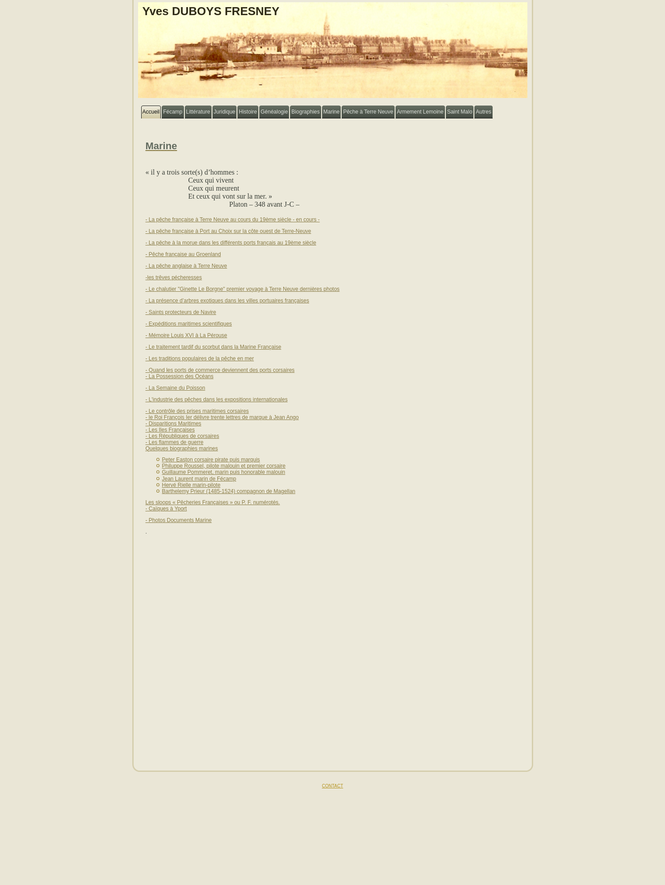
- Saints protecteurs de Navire (181, 312)
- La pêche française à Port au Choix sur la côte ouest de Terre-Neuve (228, 231)
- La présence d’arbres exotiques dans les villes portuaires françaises (228, 301)
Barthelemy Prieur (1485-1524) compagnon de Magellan (229, 491)
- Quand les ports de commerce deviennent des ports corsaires (220, 370)
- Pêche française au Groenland (183, 254)
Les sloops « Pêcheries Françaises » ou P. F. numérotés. (213, 502)
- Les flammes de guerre (175, 442)
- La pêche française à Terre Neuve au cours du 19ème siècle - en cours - (233, 219)
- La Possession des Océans (180, 376)
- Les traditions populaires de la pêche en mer (200, 358)
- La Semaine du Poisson (175, 388)
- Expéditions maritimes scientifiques (189, 324)
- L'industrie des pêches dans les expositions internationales (217, 399)
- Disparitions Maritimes (173, 423)
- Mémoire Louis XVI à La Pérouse (186, 335)
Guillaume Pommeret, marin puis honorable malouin (224, 472)
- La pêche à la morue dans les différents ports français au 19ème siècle (231, 243)
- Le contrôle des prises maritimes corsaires (197, 411)
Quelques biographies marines (182, 448)
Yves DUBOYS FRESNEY (211, 11)
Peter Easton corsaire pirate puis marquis (211, 460)
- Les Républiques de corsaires (182, 436)
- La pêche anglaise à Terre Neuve (186, 266)
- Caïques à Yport (166, 509)
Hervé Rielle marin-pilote (191, 485)
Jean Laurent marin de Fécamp (199, 479)
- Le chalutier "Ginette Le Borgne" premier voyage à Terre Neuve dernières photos (243, 289)
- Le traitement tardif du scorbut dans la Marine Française (214, 347)
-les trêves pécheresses (174, 277)
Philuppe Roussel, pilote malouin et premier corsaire (224, 466)
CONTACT (332, 785)
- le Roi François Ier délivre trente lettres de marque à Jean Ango (222, 417)
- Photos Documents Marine (179, 520)
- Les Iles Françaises (170, 430)
